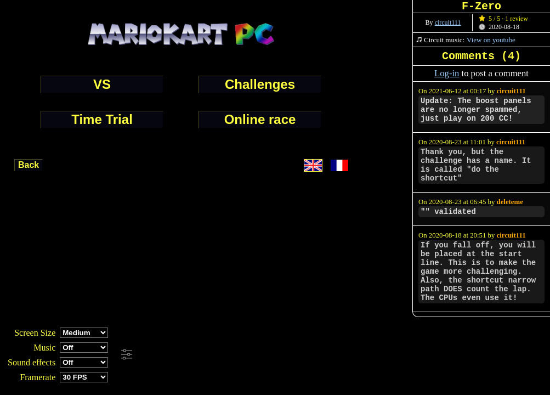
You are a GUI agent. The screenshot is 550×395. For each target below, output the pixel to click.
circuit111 (448, 22)
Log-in (446, 73)
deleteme (510, 202)
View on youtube (491, 40)
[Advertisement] (298, 354)
